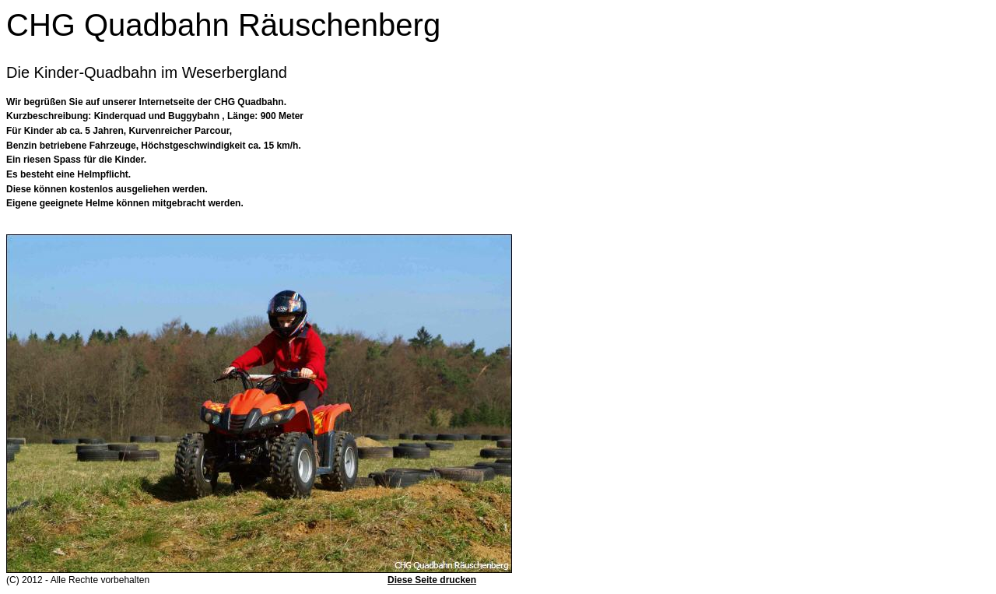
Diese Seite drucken (432, 580)
